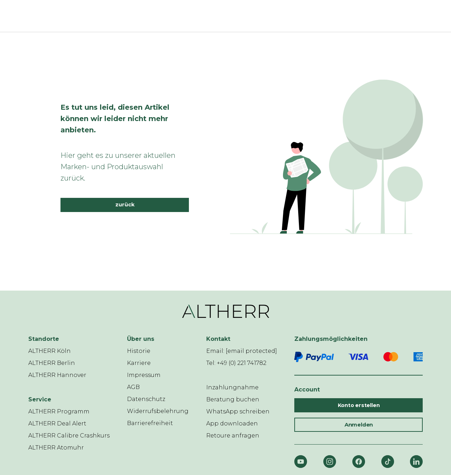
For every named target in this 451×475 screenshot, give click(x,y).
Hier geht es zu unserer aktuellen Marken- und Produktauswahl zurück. (117, 166)
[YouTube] (300, 461)
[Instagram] (329, 461)
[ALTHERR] (221, 16)
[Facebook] (358, 461)
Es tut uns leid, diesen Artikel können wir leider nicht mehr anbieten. (114, 118)
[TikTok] (387, 461)
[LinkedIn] (416, 461)
